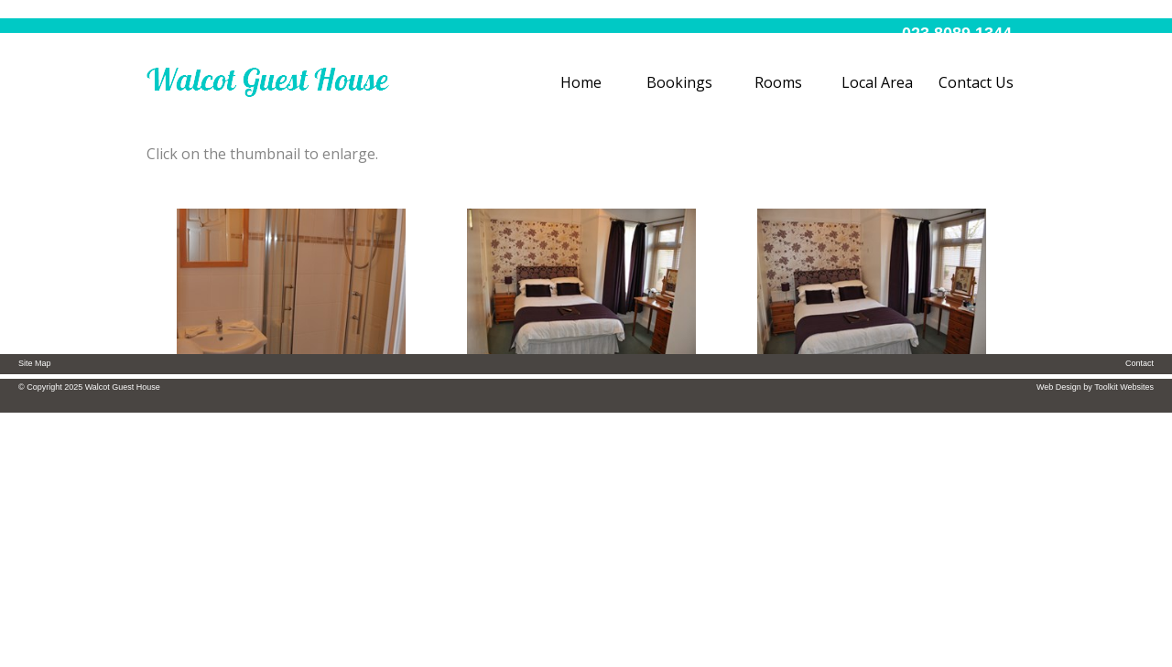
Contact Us (976, 82)
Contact (1139, 363)
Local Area (877, 82)
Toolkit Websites (1124, 387)
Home (581, 82)
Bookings (679, 82)
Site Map (34, 363)
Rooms (778, 82)
